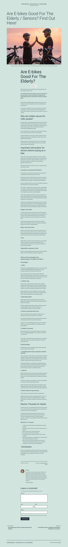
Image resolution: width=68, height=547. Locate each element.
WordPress (59, 542)
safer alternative (30, 268)
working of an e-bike (32, 128)
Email (36, 504)
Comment (23, 493)
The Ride (46, 464)
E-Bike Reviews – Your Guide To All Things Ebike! (20, 542)
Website (22, 509)
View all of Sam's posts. (29, 482)
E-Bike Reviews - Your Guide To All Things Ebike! (34, 4)
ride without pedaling (29, 332)
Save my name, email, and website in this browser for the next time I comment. (34, 515)
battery (22, 400)
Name (22, 504)
